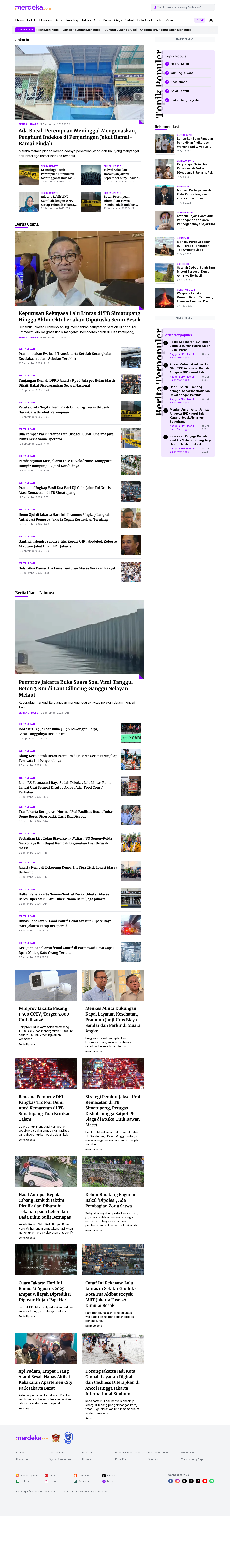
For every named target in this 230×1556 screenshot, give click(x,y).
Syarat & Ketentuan (60, 1459)
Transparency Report (193, 1459)
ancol (88, 1418)
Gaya (118, 20)
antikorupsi (184, 135)
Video (170, 20)
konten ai (183, 186)
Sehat (129, 20)
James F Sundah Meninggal (91, 29)
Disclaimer (22, 1459)
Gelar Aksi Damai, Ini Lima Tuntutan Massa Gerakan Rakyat (67, 568)
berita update (28, 124)
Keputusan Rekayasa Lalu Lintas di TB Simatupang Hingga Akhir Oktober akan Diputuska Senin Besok (80, 316)
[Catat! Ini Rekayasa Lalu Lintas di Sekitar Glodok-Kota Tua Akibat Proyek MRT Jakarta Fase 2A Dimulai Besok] (113, 1259)
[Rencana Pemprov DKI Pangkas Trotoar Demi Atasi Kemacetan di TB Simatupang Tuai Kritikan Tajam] (46, 1073)
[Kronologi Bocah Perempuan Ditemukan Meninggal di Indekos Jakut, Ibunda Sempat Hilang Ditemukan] (29, 175)
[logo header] (33, 7)
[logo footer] (32, 1438)
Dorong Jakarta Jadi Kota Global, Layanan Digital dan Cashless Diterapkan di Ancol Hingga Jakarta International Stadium (112, 1382)
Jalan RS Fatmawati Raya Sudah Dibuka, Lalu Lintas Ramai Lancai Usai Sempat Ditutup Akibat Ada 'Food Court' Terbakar (66, 787)
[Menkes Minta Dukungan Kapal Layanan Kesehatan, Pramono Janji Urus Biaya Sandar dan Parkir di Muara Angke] (113, 985)
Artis (58, 20)
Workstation (188, 1452)
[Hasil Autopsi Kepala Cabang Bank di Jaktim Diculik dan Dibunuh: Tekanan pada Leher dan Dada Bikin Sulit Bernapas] (46, 1171)
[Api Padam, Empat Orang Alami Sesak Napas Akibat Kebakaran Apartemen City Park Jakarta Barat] (46, 1348)
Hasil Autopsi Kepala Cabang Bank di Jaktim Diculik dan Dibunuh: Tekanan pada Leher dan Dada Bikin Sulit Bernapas (45, 1206)
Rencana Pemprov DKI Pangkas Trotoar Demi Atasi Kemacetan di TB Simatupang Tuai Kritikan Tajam (45, 1108)
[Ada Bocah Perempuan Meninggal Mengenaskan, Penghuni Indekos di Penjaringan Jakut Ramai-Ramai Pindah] (79, 84)
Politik (31, 20)
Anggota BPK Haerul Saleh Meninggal (43, 29)
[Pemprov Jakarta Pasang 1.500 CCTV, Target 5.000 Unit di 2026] (46, 985)
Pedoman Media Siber (128, 1452)
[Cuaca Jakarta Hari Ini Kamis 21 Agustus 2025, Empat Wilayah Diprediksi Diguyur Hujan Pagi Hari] (46, 1259)
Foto (158, 20)
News (19, 20)
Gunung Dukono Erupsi (130, 29)
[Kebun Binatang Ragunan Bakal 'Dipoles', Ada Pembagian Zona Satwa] (113, 1171)
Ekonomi (45, 20)
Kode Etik (120, 1459)
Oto (97, 20)
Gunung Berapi (186, 290)
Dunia (107, 20)
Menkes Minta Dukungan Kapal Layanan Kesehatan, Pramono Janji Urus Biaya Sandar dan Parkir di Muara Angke (112, 1019)
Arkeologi (183, 264)
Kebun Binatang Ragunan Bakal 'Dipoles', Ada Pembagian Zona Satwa (111, 1200)
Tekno (86, 20)
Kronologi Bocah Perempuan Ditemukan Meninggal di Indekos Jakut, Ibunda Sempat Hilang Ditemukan (57, 178)
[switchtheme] (211, 20)
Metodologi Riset (158, 1452)
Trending (71, 20)
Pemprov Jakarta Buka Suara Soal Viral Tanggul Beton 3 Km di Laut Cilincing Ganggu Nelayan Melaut (76, 688)
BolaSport (144, 20)
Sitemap (153, 1459)
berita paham (185, 212)
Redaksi (87, 1452)
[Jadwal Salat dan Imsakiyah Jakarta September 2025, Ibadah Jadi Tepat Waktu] (91, 175)
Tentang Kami (57, 1452)
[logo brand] (56, 1438)
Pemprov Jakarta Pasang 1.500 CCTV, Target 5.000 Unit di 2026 (44, 1014)
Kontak (20, 1452)
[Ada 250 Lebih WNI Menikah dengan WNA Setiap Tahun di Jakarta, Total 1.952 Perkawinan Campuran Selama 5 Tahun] (29, 202)
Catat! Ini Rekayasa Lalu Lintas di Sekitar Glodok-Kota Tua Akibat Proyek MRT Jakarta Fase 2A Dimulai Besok (111, 1294)
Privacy (86, 1459)
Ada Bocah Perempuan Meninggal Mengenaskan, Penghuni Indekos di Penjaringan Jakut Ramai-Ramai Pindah (77, 137)
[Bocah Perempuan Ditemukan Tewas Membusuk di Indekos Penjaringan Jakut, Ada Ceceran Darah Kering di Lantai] (91, 202)
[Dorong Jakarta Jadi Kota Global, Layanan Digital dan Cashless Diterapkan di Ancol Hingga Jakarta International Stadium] (113, 1348)
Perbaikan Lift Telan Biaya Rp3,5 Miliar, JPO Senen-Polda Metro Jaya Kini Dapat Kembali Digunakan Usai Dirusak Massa (65, 843)
